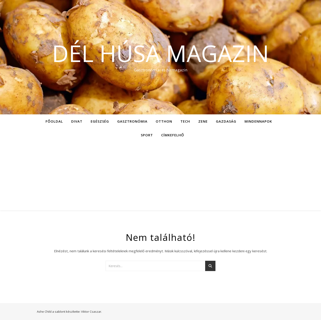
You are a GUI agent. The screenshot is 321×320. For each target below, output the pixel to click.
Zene (203, 121)
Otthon (164, 121)
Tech (185, 121)
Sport (147, 135)
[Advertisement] (160, 176)
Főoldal (54, 121)
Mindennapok (258, 121)
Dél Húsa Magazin (160, 53)
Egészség (100, 121)
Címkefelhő (172, 135)
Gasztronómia (132, 121)
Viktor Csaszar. (91, 311)
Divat (76, 121)
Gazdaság (226, 121)
